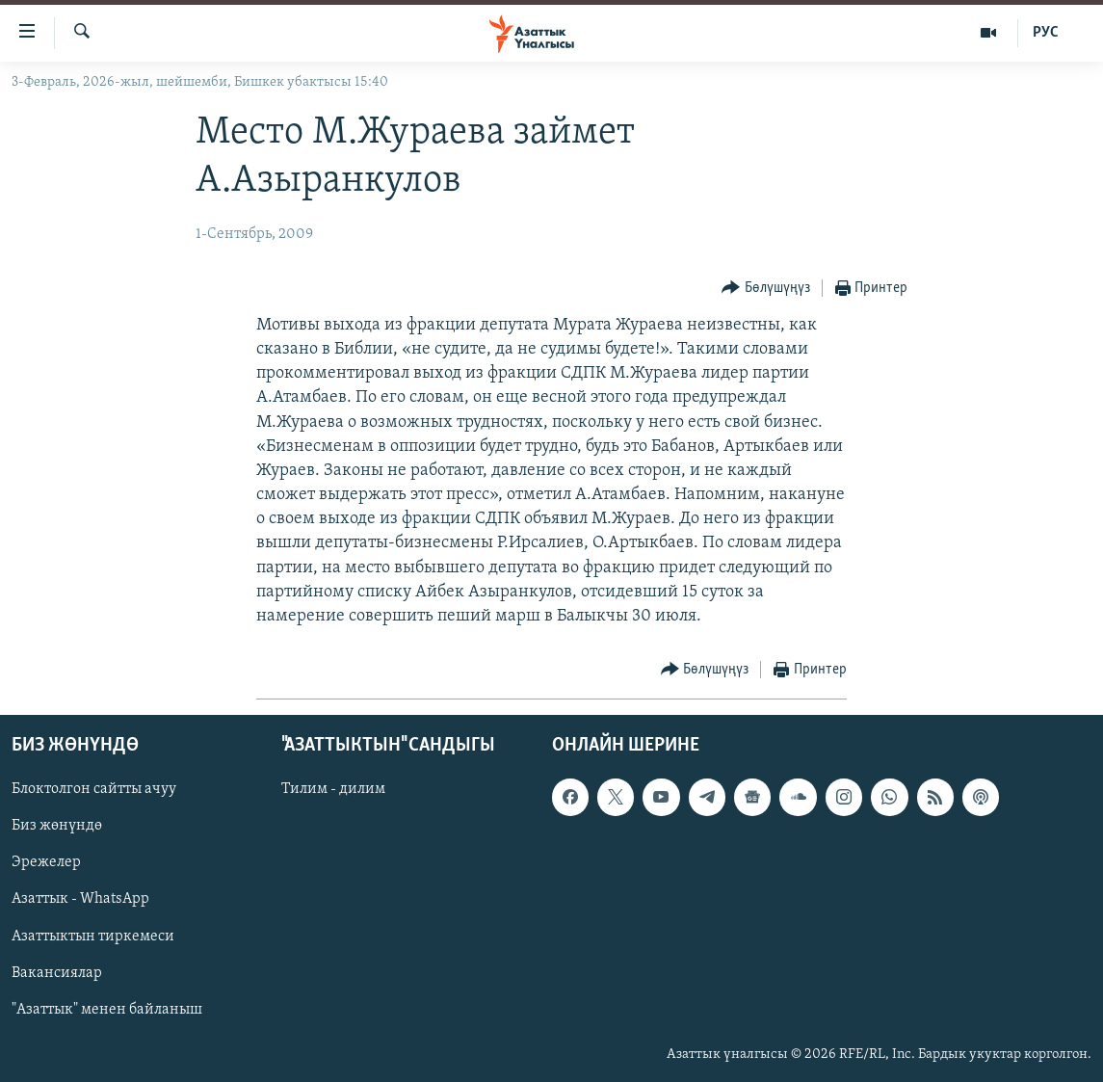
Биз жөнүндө (57, 826)
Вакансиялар (57, 973)
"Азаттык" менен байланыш (107, 1009)
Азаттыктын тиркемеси (93, 936)
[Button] (766, 289)
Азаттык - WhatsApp (80, 900)
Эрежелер (46, 863)
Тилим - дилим (333, 790)
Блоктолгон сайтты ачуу (94, 790)
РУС (1046, 32)
